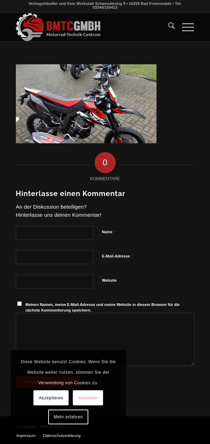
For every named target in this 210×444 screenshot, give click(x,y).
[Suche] (168, 27)
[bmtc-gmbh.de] (87, 27)
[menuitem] (168, 27)
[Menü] (184, 27)
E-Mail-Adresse (117, 256)
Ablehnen (88, 398)
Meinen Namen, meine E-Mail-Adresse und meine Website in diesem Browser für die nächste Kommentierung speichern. (102, 307)
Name (108, 231)
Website (109, 280)
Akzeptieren (51, 398)
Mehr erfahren (68, 416)
